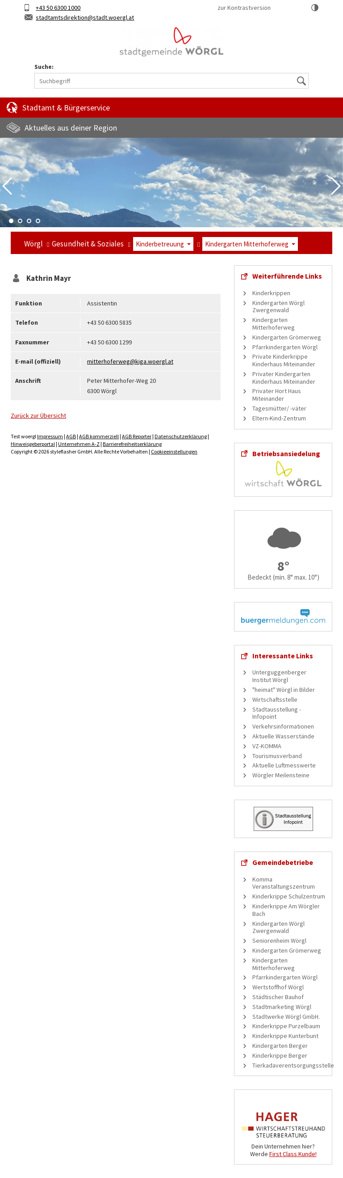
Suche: (44, 67)
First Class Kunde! (293, 1154)
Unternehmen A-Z (79, 444)
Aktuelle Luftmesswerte (284, 765)
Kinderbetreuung (160, 244)
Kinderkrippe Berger (279, 1055)
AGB (71, 436)
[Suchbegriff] (171, 81)
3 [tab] (29, 221)
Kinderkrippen (271, 293)
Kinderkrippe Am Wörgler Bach (286, 910)
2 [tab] (20, 221)
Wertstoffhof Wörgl (278, 987)
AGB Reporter (136, 436)
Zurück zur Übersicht (38, 415)
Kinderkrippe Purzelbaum (286, 1026)
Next (336, 186)
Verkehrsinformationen (283, 726)
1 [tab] (11, 221)
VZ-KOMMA (266, 746)
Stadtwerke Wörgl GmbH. (286, 1017)
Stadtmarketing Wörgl (281, 1007)
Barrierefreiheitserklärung (132, 444)
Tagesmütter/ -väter (279, 408)
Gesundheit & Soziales (88, 244)
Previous (7, 186)
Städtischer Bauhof (278, 997)
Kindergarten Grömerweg (286, 337)
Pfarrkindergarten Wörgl (285, 347)
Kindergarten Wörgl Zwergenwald (278, 306)
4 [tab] (38, 221)
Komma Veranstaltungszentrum (283, 883)
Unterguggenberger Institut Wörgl (279, 676)
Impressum (50, 436)
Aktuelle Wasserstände (283, 736)
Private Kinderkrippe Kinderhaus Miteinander (283, 360)
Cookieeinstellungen (174, 451)
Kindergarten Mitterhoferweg (247, 244)
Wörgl (33, 244)
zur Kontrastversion (244, 8)
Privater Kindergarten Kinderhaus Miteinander (283, 378)
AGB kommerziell (99, 436)
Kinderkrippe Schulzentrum (288, 896)
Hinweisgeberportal (33, 444)
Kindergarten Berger (280, 1046)
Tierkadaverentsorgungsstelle (293, 1065)
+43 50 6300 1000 (58, 8)
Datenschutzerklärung (181, 436)
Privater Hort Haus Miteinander (276, 395)
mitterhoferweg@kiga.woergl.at (130, 361)
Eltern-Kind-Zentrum (279, 418)
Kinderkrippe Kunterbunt (285, 1036)
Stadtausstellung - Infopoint (276, 713)
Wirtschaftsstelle (274, 699)
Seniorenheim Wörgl (279, 940)
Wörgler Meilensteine (281, 775)
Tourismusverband (277, 756)
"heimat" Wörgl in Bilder (283, 690)
